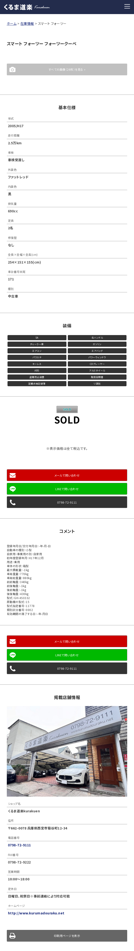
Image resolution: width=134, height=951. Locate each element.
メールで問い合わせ (67, 475)
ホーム (12, 23)
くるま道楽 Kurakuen (27, 7)
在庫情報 (27, 23)
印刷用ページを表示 (67, 936)
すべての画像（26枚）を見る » (67, 69)
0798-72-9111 (67, 502)
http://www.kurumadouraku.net (36, 913)
